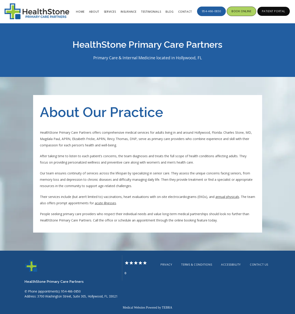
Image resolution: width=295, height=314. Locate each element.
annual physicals (227, 197)
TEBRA (167, 307)
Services (110, 12)
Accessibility (231, 264)
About (94, 12)
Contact (185, 12)
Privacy (166, 264)
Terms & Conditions (196, 264)
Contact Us (259, 264)
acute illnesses (105, 203)
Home (80, 12)
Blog (169, 12)
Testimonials (151, 12)
